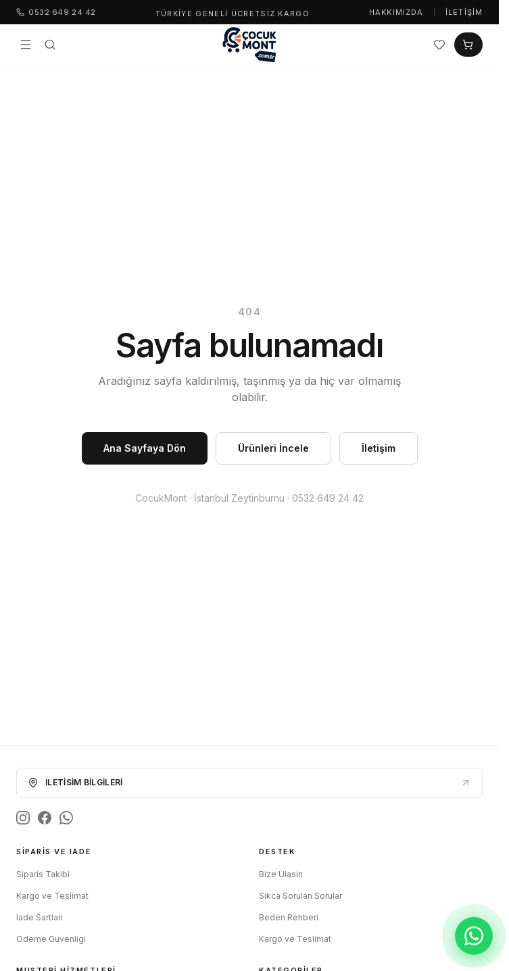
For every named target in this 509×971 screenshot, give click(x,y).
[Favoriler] (439, 44)
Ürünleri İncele (273, 448)
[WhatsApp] (66, 817)
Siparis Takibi (43, 874)
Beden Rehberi (288, 917)
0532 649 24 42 (56, 12)
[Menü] (26, 44)
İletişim (464, 12)
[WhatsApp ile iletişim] (474, 936)
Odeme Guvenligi (51, 939)
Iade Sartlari (39, 917)
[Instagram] (23, 817)
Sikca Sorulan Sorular (300, 896)
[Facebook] (44, 817)
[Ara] (50, 44)
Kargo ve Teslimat (52, 896)
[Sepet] (468, 44)
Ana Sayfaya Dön (144, 448)
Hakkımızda (396, 12)
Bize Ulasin (281, 874)
